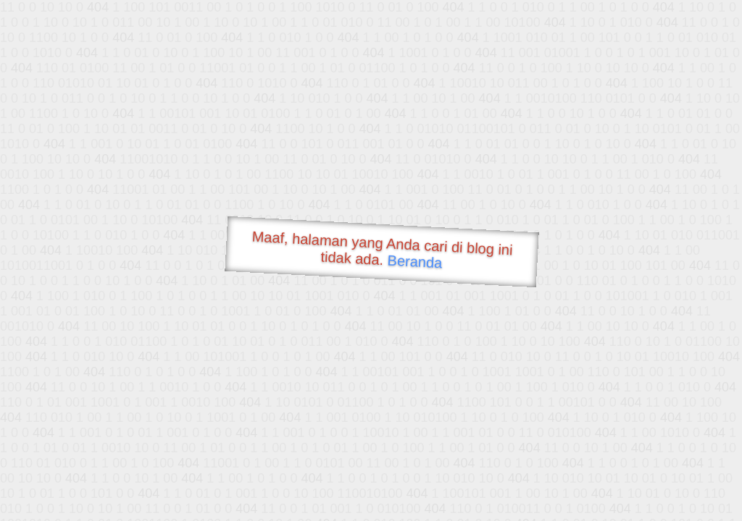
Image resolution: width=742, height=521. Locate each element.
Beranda (415, 261)
